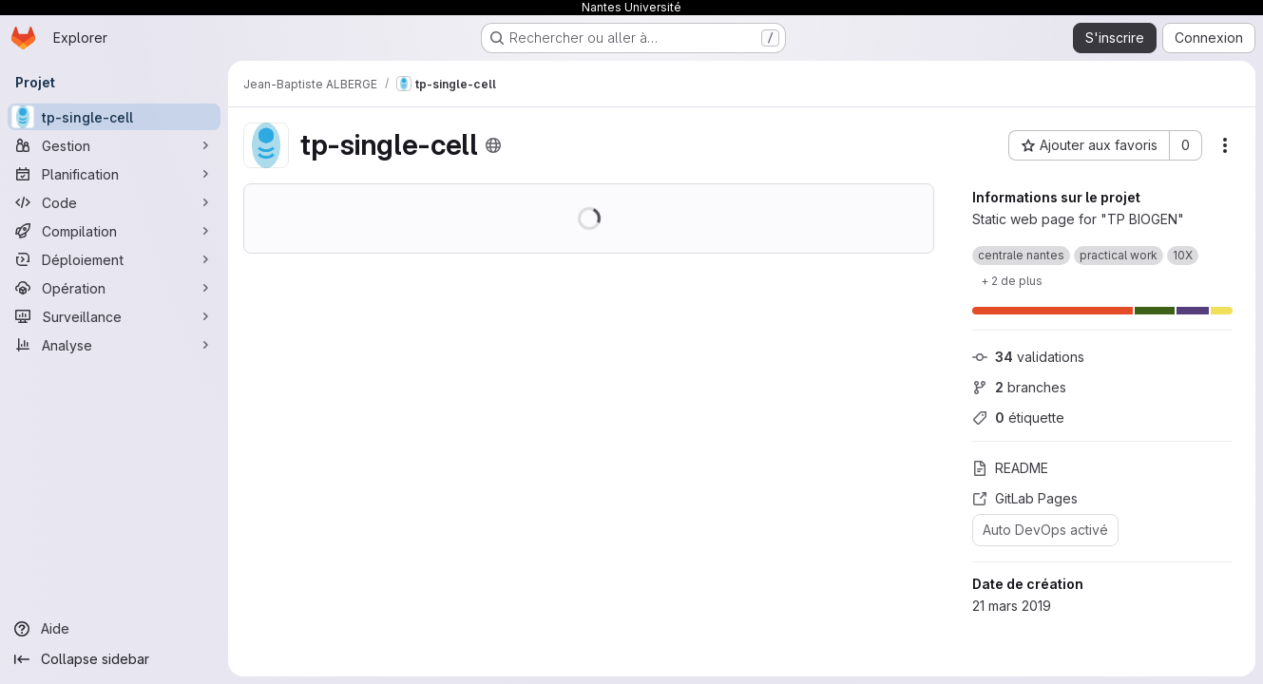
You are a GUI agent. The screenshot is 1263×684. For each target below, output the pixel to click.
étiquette (1018, 417)
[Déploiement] (114, 259)
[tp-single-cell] (114, 117)
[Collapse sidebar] (114, 659)
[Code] (114, 202)
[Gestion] (114, 145)
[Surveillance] (114, 316)
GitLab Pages (1025, 498)
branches (1019, 387)
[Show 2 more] (1011, 280)
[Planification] (114, 174)
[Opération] (114, 288)
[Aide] (114, 629)
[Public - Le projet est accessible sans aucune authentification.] (493, 145)
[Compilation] (114, 231)
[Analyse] (114, 345)
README (1010, 468)
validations (1028, 357)
